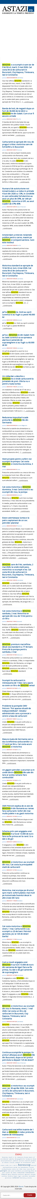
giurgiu (3, 1171)
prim (15, 1167)
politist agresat (24, 1174)
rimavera (20, 1157)
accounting (26, 1171)
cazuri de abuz (11, 1172)
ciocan (12, 1162)
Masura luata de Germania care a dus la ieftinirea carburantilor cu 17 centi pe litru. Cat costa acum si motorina (17, 743)
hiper (16, 1176)
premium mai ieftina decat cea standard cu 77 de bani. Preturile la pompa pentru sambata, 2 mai (17, 648)
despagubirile (20, 1159)
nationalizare (8, 1167)
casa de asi (31, 1169)
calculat (25, 1176)
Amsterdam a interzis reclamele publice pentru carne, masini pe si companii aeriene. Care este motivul (18, 239)
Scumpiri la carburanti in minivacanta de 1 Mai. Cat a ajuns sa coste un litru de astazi (18, 683)
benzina (5, 1157)
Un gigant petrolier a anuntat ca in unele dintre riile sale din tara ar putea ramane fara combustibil (18, 774)
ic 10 (14, 1157)
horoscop (24, 1164)
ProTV (19, 119)
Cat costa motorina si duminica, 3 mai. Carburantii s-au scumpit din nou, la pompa (17, 489)
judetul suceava (19, 1160)
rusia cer (15, 1169)
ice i (11, 1165)
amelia (11, 1159)
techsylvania (6, 1169)
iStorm (20, 1186)
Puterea (19, 150)
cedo (7, 1165)
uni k (15, 1165)
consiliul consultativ (26, 1172)
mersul (33, 1165)
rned (10, 1157)
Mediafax (19, 900)
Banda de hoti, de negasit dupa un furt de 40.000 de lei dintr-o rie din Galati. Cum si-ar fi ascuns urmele (18, 112)
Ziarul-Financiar (21, 206)
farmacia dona (31, 1159)
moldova (18, 1171)
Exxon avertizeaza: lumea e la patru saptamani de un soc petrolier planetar (15, 520)
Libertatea (20, 77)
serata (29, 1178)
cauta (3, 1165)
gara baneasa (13, 1174)
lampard (4, 1174)
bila (32, 1171)
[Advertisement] (18, 36)
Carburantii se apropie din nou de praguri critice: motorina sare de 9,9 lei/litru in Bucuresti (18, 144)
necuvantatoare (6, 1160)
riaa (24, 1169)
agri (19, 1176)
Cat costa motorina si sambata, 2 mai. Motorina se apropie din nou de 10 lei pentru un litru (17, 615)
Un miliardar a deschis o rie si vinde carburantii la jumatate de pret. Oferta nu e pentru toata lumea (17, 380)
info (33, 1162)
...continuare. (28, 102)
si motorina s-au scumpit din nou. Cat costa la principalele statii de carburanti (18, 864)
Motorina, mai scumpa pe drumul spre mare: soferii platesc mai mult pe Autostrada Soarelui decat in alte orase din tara (18, 894)
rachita (10, 1176)
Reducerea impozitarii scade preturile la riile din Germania (15, 420)
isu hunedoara (23, 1167)
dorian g (23, 1178)
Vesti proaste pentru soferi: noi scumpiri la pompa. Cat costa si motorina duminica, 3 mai (17, 463)
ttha (20, 1169)
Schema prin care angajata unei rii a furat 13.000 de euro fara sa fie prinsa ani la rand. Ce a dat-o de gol (17, 835)
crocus (31, 1167)
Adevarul (19, 655)
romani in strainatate (23, 1162)
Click (18, 469)
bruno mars (28, 1157)
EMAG (18, 1154)
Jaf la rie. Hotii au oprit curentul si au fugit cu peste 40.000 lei (18, 314)
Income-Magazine (22, 425)
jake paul (11, 1171)
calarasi (16, 1178)
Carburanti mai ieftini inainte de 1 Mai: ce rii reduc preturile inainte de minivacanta (18, 1132)
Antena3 (19, 320)
